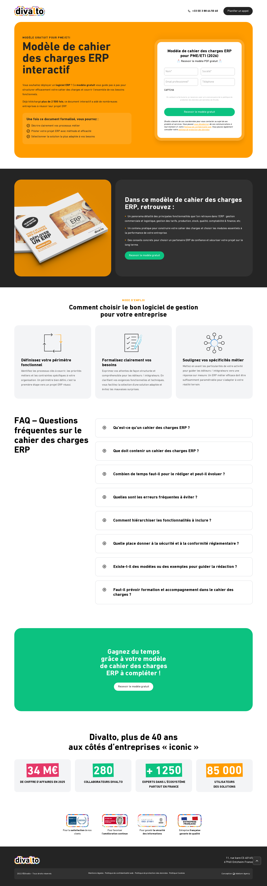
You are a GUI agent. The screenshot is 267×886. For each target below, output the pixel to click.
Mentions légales (96, 873)
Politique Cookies (177, 873)
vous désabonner (201, 124)
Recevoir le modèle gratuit (199, 112)
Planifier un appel (238, 11)
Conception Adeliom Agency (236, 874)
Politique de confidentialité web (197, 127)
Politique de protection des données (151, 873)
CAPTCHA (169, 90)
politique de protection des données (193, 130)
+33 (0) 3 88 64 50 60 (205, 11)
